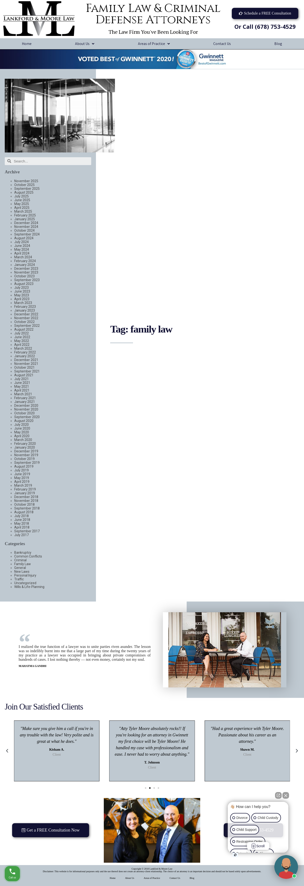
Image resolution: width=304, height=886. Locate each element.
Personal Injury (25, 575)
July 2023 (21, 287)
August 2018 (23, 512)
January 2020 (24, 447)
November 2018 (26, 501)
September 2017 (27, 531)
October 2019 (24, 459)
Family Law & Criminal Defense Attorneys (153, 14)
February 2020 (25, 443)
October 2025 (24, 185)
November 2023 (26, 272)
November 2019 (26, 455)
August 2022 (23, 329)
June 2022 (22, 337)
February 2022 (25, 352)
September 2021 (27, 371)
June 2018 (22, 520)
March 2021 (23, 394)
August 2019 (23, 466)
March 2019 (23, 485)
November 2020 (26, 409)
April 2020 (21, 436)
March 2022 (23, 348)
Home (27, 43)
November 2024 (26, 227)
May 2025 (21, 204)
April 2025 (21, 208)
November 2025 (26, 181)
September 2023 (27, 280)
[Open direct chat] (278, 795)
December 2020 (26, 405)
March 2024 (23, 257)
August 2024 (23, 238)
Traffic (19, 579)
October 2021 (24, 367)
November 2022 (26, 318)
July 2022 (21, 333)
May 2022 (21, 341)
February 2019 (25, 489)
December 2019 (26, 451)
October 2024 (24, 230)
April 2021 (21, 390)
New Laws (21, 571)
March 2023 (23, 303)
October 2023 (24, 276)
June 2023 (22, 291)
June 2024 (22, 246)
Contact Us (222, 43)
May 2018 (21, 523)
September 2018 (27, 508)
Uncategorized (25, 583)
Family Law (22, 564)
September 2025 (27, 189)
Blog (192, 878)
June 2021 (22, 383)
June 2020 (22, 428)
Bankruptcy (22, 552)
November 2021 (26, 364)
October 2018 (24, 504)
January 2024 (24, 265)
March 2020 (23, 440)
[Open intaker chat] (235, 855)
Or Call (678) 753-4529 (265, 26)
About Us (84, 43)
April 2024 (21, 253)
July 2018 (21, 516)
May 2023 (21, 295)
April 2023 (21, 299)
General (20, 568)
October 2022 (24, 322)
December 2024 (26, 223)
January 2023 (24, 310)
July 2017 (21, 535)
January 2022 (24, 356)
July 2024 (21, 242)
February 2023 (25, 306)
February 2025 (25, 215)
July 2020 (21, 424)
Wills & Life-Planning (29, 587)
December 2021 (26, 360)
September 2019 (27, 463)
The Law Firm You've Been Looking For (153, 31)
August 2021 (23, 375)
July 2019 (21, 470)
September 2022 (27, 326)
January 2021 (24, 402)
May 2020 (21, 432)
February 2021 (25, 398)
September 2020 (27, 417)
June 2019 (22, 474)
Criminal (20, 560)
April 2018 (21, 527)
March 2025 (23, 211)
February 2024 (25, 261)
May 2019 (21, 478)
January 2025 (24, 219)
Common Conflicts (28, 556)
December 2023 (26, 268)
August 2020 (23, 421)
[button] (265, 13)
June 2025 (22, 200)
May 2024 (21, 249)
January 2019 (24, 493)
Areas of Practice (154, 43)
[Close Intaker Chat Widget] (285, 795)
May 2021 (21, 386)
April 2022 (21, 345)
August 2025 (23, 192)
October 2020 (24, 413)
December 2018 (26, 497)
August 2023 (23, 284)
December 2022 (26, 314)
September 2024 (27, 234)
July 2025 (21, 196)
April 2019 (21, 482)
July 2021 (21, 379)
